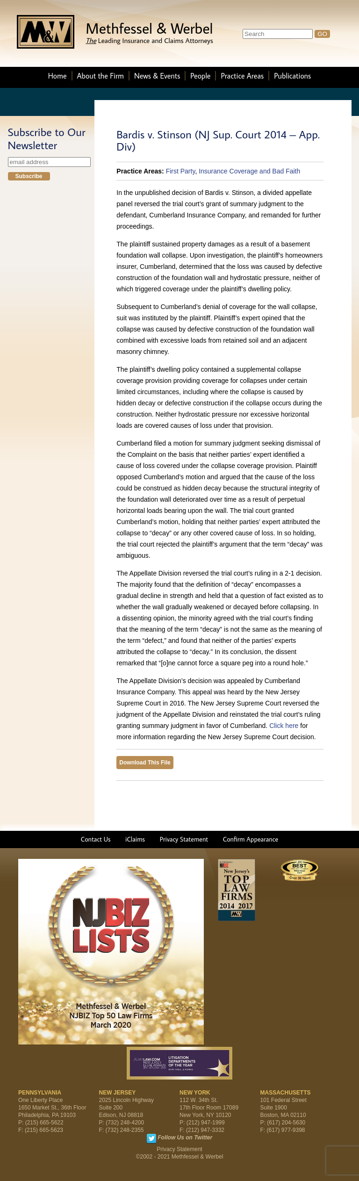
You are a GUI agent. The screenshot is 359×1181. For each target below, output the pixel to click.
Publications (292, 75)
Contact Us (96, 839)
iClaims (135, 839)
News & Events (157, 75)
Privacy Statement (184, 839)
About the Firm (100, 75)
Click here (283, 725)
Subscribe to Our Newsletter (47, 138)
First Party (180, 171)
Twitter (151, 1138)
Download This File (144, 762)
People (200, 75)
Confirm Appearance (250, 839)
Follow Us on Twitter (185, 1137)
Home (57, 75)
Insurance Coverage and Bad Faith (249, 171)
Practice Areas (242, 75)
